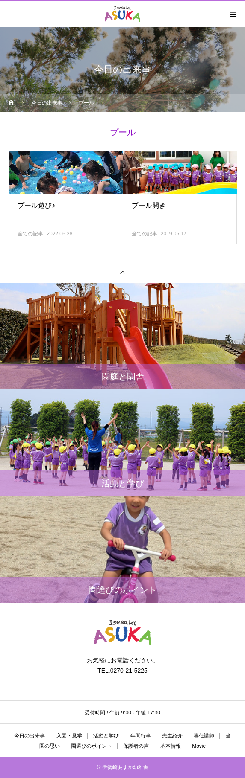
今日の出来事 (29, 736)
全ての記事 (30, 234)
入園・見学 (69, 736)
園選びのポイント (91, 746)
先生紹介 (172, 736)
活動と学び (106, 736)
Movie (199, 746)
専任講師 (204, 736)
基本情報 (170, 746)
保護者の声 (136, 746)
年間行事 (140, 736)
